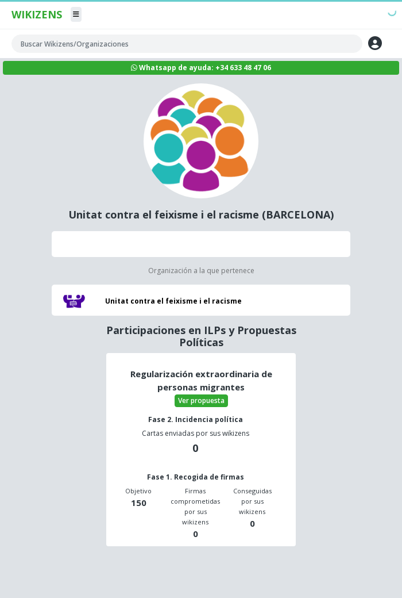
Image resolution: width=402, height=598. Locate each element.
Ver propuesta (201, 400)
